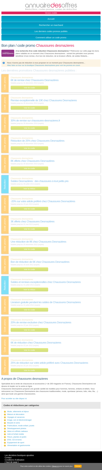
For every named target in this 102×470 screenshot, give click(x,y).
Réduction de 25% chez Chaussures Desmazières (37, 140)
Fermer (77, 466)
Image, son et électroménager (19, 420)
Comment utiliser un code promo (51, 37)
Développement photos (16, 428)
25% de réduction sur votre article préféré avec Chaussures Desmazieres (49, 362)
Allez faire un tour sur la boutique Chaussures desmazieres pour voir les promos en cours (43, 65)
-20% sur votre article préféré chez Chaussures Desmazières (43, 201)
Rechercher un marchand (51, 25)
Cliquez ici (55, 466)
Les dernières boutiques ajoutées (19, 455)
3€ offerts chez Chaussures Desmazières (32, 221)
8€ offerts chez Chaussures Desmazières (32, 160)
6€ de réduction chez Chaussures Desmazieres (36, 342)
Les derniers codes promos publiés (51, 31)
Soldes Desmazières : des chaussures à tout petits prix (40, 181)
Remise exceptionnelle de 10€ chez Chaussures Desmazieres (44, 100)
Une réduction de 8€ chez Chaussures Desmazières (38, 241)
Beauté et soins (13, 423)
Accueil (51, 19)
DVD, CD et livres (14, 440)
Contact (8, 457)
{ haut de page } (12, 462)
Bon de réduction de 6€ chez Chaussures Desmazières (40, 261)
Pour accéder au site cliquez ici (14, 398)
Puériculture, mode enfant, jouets (20, 426)
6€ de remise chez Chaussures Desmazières (35, 80)
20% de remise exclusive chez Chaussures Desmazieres (41, 322)
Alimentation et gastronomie (18, 445)
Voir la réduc (29, 188)
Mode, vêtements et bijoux (18, 411)
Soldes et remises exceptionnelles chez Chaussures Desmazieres (46, 282)
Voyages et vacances (16, 417)
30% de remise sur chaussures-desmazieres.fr (35, 120)
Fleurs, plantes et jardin (16, 437)
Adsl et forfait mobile (15, 434)
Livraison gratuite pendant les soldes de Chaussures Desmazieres (46, 302)
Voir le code (29, 87)
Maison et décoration (15, 414)
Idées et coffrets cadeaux (17, 431)
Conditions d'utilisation (14, 460)
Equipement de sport (15, 442)
